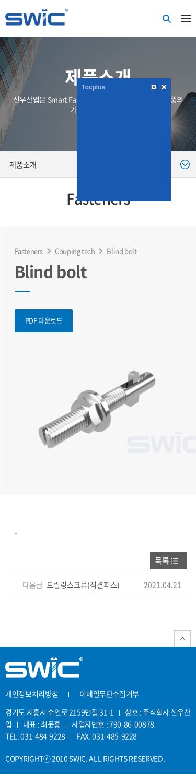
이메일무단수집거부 (109, 693)
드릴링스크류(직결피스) (83, 584)
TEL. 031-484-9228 (35, 736)
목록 (162, 560)
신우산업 (36, 19)
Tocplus (93, 87)
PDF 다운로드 (44, 320)
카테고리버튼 (186, 18)
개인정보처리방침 (31, 693)
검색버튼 (167, 19)
